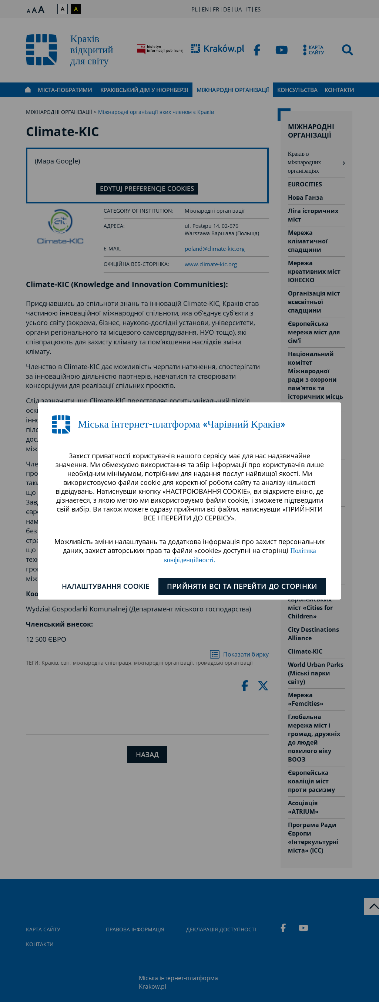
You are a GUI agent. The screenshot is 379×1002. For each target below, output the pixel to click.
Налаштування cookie (104, 586)
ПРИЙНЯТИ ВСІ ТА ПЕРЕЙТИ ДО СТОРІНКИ (243, 586)
